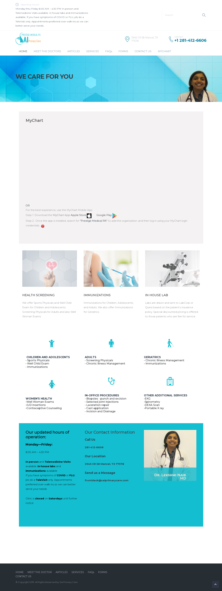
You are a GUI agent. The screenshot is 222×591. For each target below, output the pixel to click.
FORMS (123, 51)
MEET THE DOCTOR (39, 572)
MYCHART (164, 51)
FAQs (108, 51)
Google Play (107, 215)
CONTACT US (143, 51)
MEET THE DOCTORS (47, 51)
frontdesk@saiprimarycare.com (107, 480)
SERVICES (92, 51)
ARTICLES (73, 51)
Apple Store (80, 215)
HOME (23, 51)
